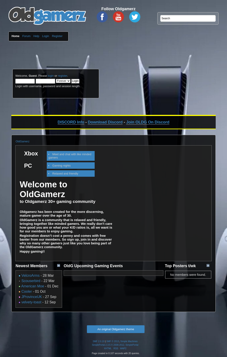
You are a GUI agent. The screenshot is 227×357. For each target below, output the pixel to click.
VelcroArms (31, 275)
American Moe (32, 286)
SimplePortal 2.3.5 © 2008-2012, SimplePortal (115, 345)
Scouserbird (31, 281)
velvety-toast (31, 302)
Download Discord (105, 122)
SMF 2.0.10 (98, 341)
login (51, 75)
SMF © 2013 (112, 341)
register (62, 75)
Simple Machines (129, 341)
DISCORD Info (71, 122)
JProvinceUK (32, 297)
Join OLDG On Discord (147, 122)
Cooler (27, 291)
